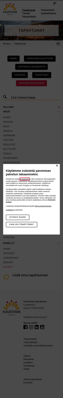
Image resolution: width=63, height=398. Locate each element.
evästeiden (24, 179)
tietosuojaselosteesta (43, 206)
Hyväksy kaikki (17, 217)
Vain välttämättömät (21, 224)
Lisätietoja (10, 210)
